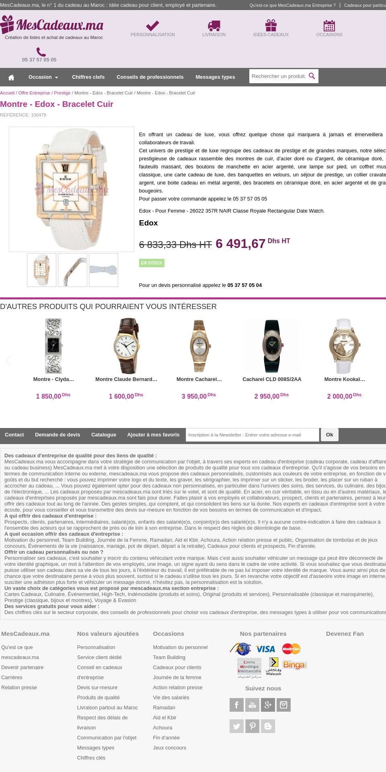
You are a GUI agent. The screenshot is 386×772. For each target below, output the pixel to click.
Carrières (12, 677)
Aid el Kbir (165, 718)
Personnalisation (96, 647)
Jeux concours (170, 748)
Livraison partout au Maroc (107, 707)
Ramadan (164, 707)
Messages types (215, 77)
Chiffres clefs (88, 77)
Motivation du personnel (180, 647)
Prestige (62, 92)
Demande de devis (57, 435)
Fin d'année (166, 738)
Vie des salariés (171, 697)
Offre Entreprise (34, 92)
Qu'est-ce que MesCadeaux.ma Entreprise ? (293, 5)
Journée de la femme (177, 677)
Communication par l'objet (107, 738)
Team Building (169, 657)
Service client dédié (99, 657)
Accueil (7, 92)
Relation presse (19, 687)
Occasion (43, 77)
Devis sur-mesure (97, 687)
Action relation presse (178, 687)
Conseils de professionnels (150, 77)
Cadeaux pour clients (177, 667)
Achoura (162, 728)
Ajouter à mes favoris (153, 435)
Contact (14, 435)
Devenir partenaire (22, 667)
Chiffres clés (91, 758)
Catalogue (103, 435)
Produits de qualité (98, 697)
